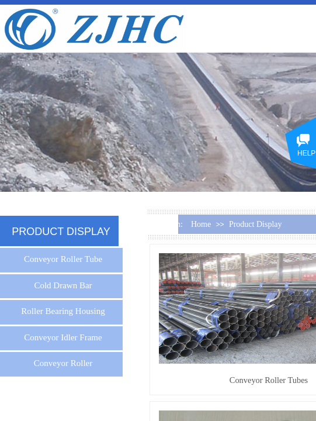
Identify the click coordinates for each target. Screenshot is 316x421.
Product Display (255, 224)
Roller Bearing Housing (63, 311)
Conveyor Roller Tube (63, 259)
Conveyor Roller (63, 363)
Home (201, 224)
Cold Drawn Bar (63, 285)
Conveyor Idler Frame (63, 337)
